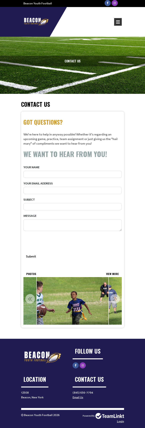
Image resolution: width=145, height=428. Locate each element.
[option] (72, 301)
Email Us (78, 397)
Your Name (31, 167)
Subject (29, 199)
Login (120, 421)
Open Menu (118, 22)
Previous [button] (30, 299)
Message (29, 215)
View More (112, 274)
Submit (31, 256)
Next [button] (115, 299)
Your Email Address (38, 183)
